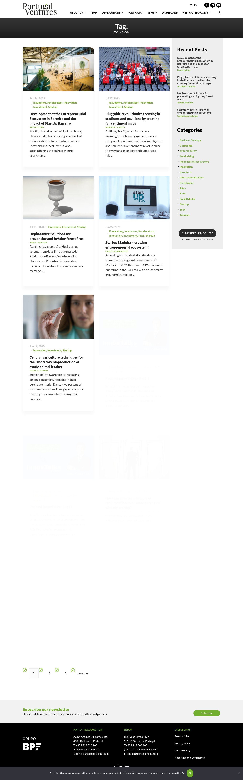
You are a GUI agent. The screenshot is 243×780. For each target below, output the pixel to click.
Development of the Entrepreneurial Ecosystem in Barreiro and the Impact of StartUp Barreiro (58, 118)
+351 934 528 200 (86, 745)
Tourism (184, 230)
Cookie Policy (182, 750)
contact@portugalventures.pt (92, 753)
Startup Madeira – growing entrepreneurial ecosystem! (194, 111)
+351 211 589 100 (136, 745)
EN (195, 5)
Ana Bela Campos (186, 86)
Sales (183, 209)
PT (191, 5)
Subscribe (206, 713)
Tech (182, 225)
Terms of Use (182, 736)
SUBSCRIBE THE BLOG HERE (197, 249)
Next (83, 673)
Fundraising (187, 172)
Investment (40, 106)
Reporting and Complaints (190, 757)
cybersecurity (188, 166)
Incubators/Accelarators (48, 102)
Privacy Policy (183, 743)
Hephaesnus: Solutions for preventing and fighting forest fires (195, 96)
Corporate (186, 161)
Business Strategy (190, 156)
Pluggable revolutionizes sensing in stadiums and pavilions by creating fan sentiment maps (132, 118)
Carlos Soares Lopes (187, 115)
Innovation (70, 102)
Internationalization (192, 193)
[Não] (238, 773)
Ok (189, 773)
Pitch (183, 204)
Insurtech (185, 188)
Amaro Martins (185, 102)
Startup (52, 106)
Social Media (187, 214)
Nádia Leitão (183, 70)
